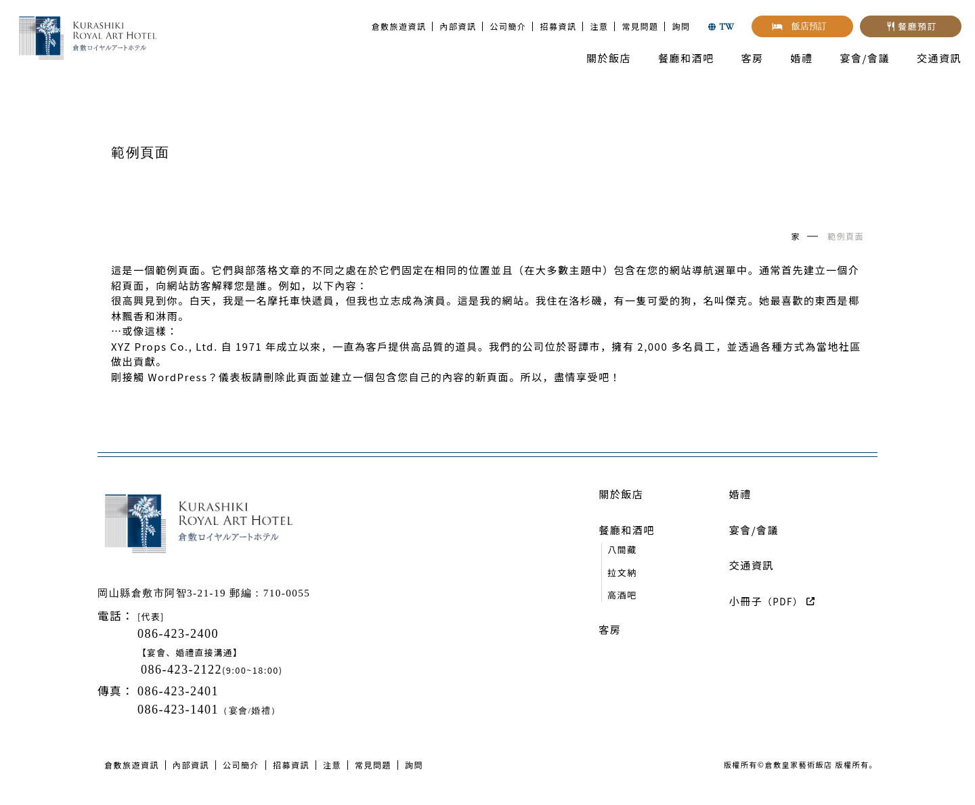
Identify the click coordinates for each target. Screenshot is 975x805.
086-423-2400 (178, 633)
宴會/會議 (865, 58)
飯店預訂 (809, 26)
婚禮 (802, 58)
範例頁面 (845, 236)
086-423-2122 (181, 669)
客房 (752, 58)
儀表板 (236, 377)
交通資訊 (939, 58)
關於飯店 (608, 58)
